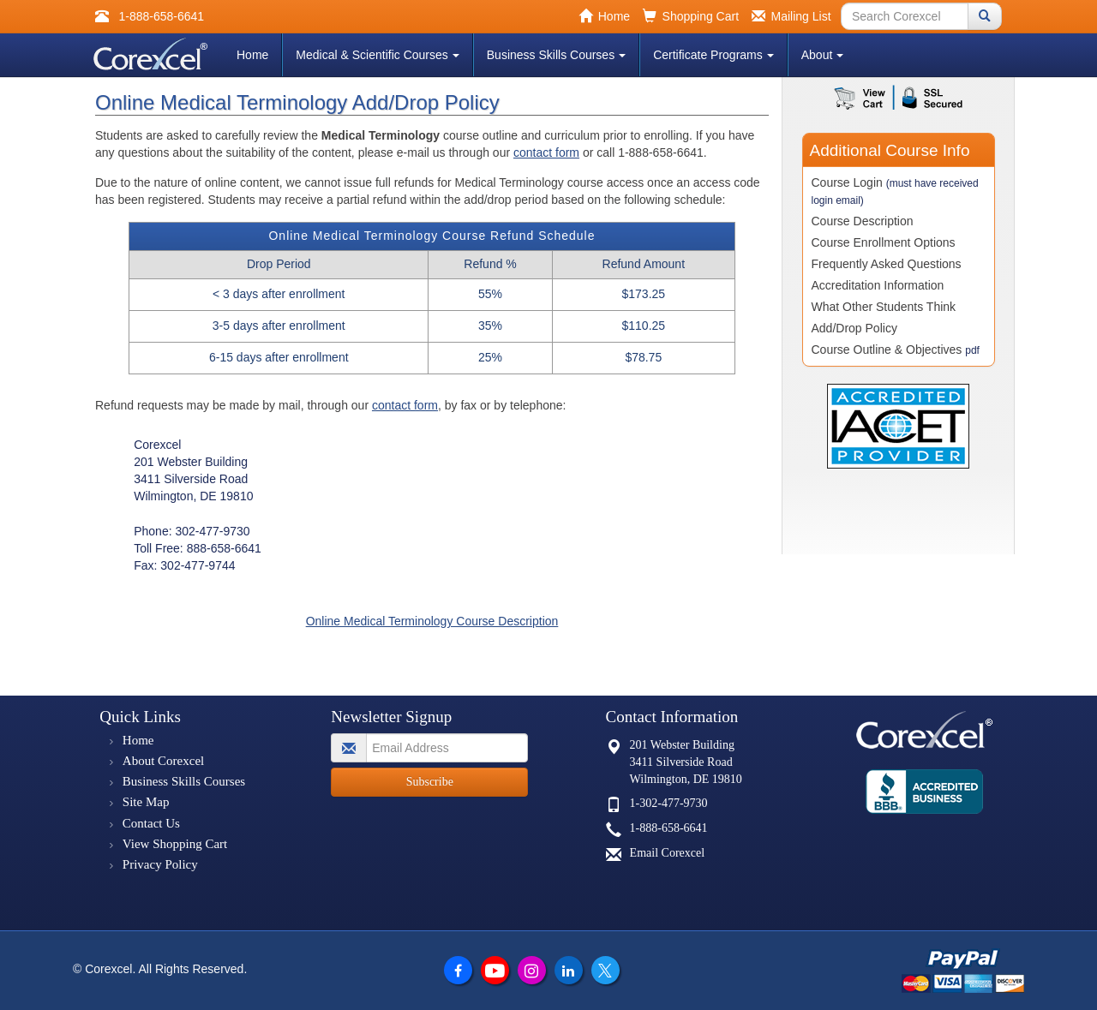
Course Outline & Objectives (896, 349)
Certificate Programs (713, 55)
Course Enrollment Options (884, 242)
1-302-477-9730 (669, 803)
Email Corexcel (667, 852)
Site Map (146, 802)
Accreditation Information (878, 285)
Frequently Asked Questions (887, 264)
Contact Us (151, 823)
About (822, 55)
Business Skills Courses (556, 55)
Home (252, 55)
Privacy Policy (160, 864)
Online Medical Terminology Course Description (432, 621)
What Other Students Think (884, 307)
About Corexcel (163, 761)
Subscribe (429, 781)
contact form (546, 152)
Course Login (895, 191)
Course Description (863, 221)
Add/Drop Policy (854, 328)
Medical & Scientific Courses (377, 55)
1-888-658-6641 (669, 828)
